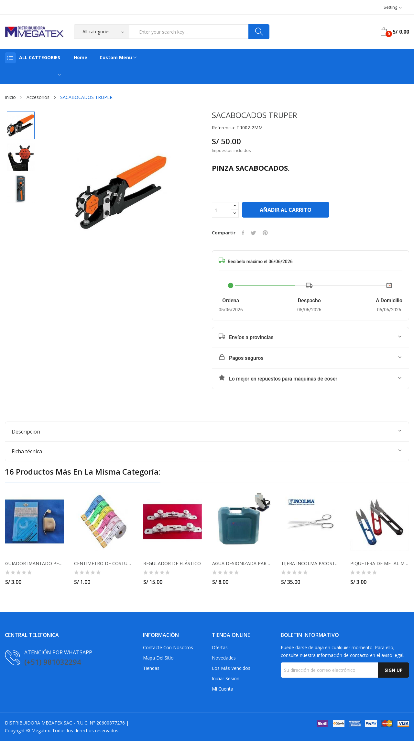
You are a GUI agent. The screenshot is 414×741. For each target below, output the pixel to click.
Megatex (40, 730)
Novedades (224, 658)
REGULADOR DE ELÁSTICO (172, 563)
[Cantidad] (221, 210)
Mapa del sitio (158, 658)
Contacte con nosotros (168, 647)
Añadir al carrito (285, 209)
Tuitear (253, 233)
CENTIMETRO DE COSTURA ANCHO (103, 563)
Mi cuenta (222, 689)
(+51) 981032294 (52, 662)
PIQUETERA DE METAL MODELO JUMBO (379, 563)
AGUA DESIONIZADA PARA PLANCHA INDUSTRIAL (241, 563)
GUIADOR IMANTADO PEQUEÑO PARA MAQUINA (34, 563)
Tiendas (151, 668)
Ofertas (220, 647)
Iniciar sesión (225, 678)
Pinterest (265, 233)
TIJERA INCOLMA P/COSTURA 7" (310, 563)
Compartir (243, 233)
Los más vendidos (231, 668)
